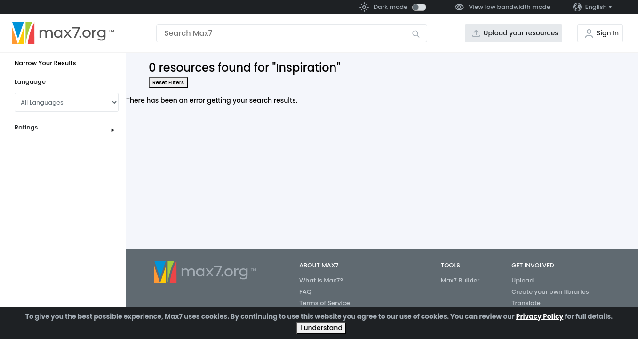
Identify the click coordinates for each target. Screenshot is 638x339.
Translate (526, 303)
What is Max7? (321, 280)
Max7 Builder (460, 280)
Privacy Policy (540, 316)
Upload (522, 280)
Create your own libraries (550, 291)
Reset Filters (168, 82)
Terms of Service (324, 303)
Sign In (608, 33)
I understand (321, 327)
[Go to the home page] (63, 33)
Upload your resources (521, 33)
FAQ (305, 291)
